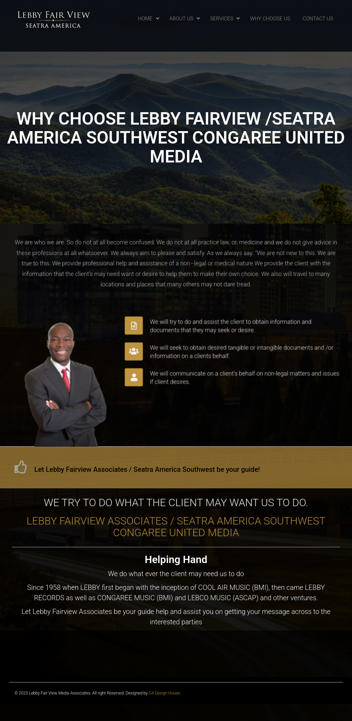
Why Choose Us (270, 18)
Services (221, 18)
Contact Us (318, 18)
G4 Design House (164, 693)
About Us (181, 18)
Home (145, 18)
